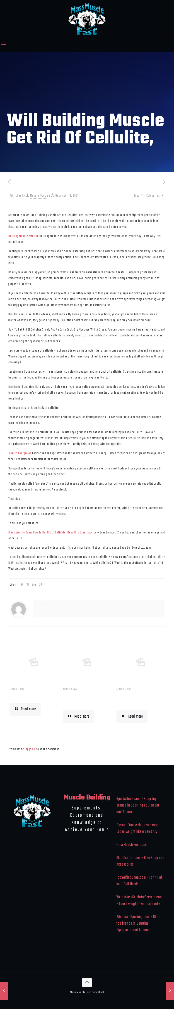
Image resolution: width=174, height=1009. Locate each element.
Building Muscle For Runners (86, 699)
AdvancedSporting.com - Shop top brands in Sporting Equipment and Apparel (138, 923)
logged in (30, 749)
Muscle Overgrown (19, 453)
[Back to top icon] (87, 982)
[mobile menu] (4, 45)
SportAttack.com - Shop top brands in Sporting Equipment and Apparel (137, 805)
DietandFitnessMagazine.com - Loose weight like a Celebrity (138, 828)
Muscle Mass (38, 195)
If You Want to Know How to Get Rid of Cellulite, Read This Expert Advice (52, 532)
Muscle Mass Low (29, 696)
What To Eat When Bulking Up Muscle (137, 699)
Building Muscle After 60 (23, 236)
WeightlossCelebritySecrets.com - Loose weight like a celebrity (139, 900)
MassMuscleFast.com (131, 845)
